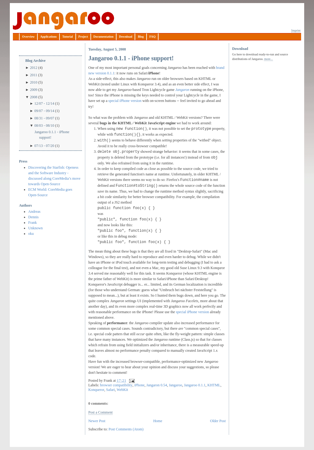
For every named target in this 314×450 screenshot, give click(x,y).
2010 (33, 82)
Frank (32, 222)
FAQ (152, 36)
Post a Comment (100, 412)
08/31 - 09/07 (44, 118)
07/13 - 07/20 (44, 146)
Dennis (33, 217)
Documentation (104, 36)
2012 (33, 68)
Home (157, 421)
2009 (33, 90)
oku (31, 233)
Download (125, 36)
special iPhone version (124, 101)
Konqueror (96, 390)
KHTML (213, 385)
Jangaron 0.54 (156, 385)
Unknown (35, 228)
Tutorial (67, 36)
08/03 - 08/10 (44, 125)
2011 (33, 75)
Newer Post (96, 421)
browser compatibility (116, 385)
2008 (33, 97)
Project (83, 36)
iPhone (139, 385)
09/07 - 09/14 (44, 111)
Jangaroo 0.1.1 (194, 385)
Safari (110, 390)
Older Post (218, 421)
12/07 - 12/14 (44, 103)
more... (268, 59)
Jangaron (182, 90)
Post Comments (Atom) (126, 429)
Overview (28, 36)
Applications (48, 36)
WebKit (122, 390)
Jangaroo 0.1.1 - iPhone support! (51, 135)
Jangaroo (63, 21)
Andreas (34, 211)
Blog (141, 36)
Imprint (296, 30)
